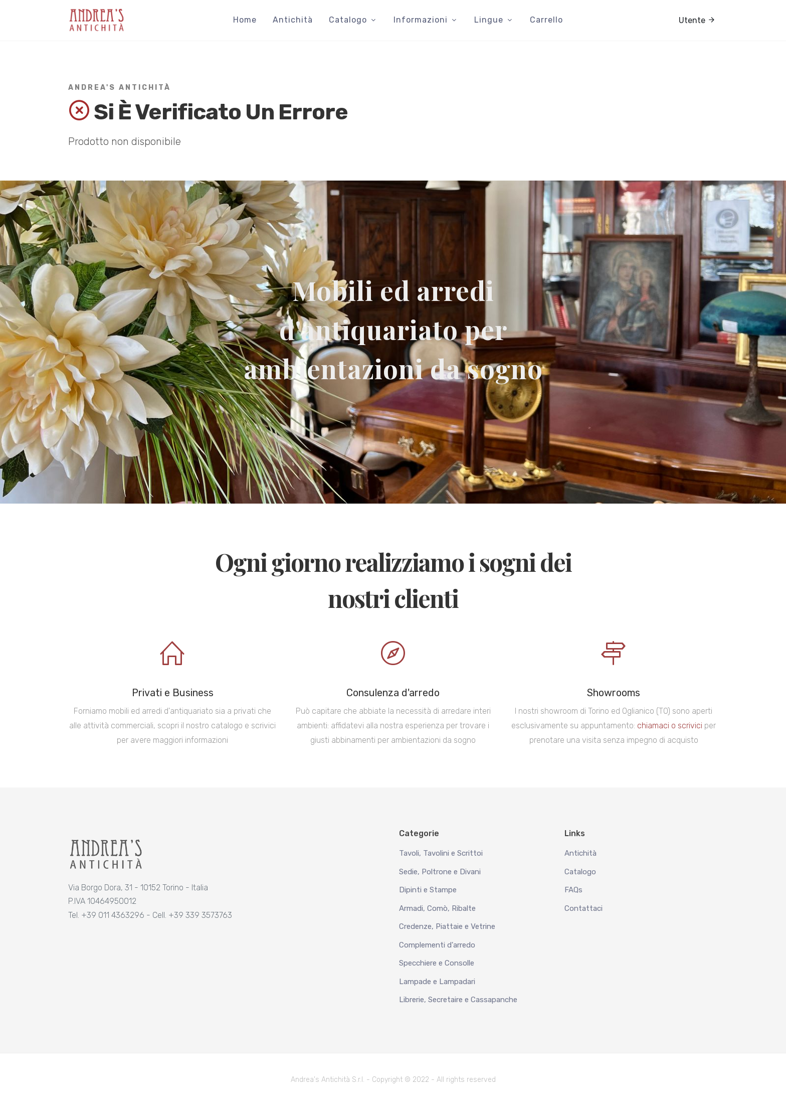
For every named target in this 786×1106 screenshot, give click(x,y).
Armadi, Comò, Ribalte (437, 908)
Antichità (580, 853)
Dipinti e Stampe (428, 889)
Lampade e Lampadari (437, 981)
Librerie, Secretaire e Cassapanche (458, 999)
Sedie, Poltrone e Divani (440, 871)
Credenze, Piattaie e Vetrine (447, 926)
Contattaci (583, 908)
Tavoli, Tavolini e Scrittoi (441, 853)
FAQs (573, 889)
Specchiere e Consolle (436, 963)
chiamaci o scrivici (669, 725)
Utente (697, 20)
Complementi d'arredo (437, 945)
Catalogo (580, 871)
